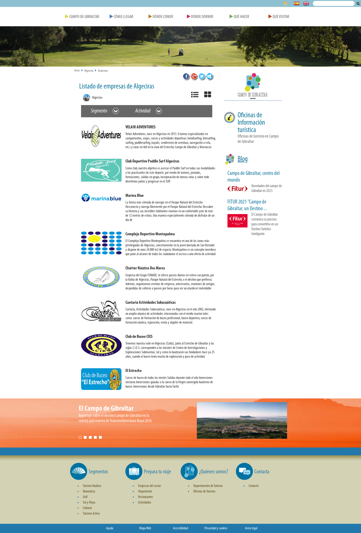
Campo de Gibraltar (82, 17)
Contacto (254, 486)
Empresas (103, 71)
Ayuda (109, 528)
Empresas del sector (149, 486)
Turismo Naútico (92, 486)
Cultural (87, 508)
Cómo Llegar (121, 17)
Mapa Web (145, 528)
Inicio (77, 70)
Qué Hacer (239, 17)
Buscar (358, 3)
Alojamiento (145, 491)
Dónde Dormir (200, 17)
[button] (148, 138)
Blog (243, 159)
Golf (85, 497)
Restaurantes (145, 497)
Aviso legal (251, 528)
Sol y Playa (89, 502)
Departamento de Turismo (208, 486)
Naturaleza (89, 491)
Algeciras (88, 71)
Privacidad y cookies (215, 528)
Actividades (144, 502)
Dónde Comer (160, 17)
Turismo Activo (91, 513)
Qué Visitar (278, 17)
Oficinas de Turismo (204, 491)
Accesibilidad (180, 528)
